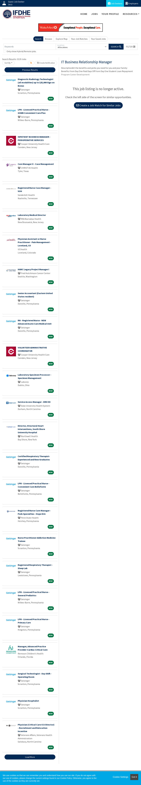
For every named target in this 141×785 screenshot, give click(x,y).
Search (38, 38)
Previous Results (30, 69)
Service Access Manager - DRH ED (34, 402)
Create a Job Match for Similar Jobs (98, 105)
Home (83, 14)
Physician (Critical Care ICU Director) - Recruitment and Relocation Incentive (36, 728)
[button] (131, 47)
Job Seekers (115, 3)
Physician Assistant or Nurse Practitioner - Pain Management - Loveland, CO (34, 242)
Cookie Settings (120, 777)
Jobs (94, 14)
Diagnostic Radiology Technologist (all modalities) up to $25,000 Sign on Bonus (36, 82)
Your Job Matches (79, 38)
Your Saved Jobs (98, 38)
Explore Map (61, 38)
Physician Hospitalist (28, 700)
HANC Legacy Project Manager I (33, 269)
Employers (132, 3)
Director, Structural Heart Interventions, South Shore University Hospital (31, 429)
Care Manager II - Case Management (36, 164)
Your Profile (110, 14)
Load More (30, 757)
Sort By (8, 63)
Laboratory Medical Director (32, 215)
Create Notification (46, 63)
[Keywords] (29, 47)
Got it (134, 777)
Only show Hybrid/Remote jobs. (21, 51)
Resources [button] (130, 14)
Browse (48, 38)
